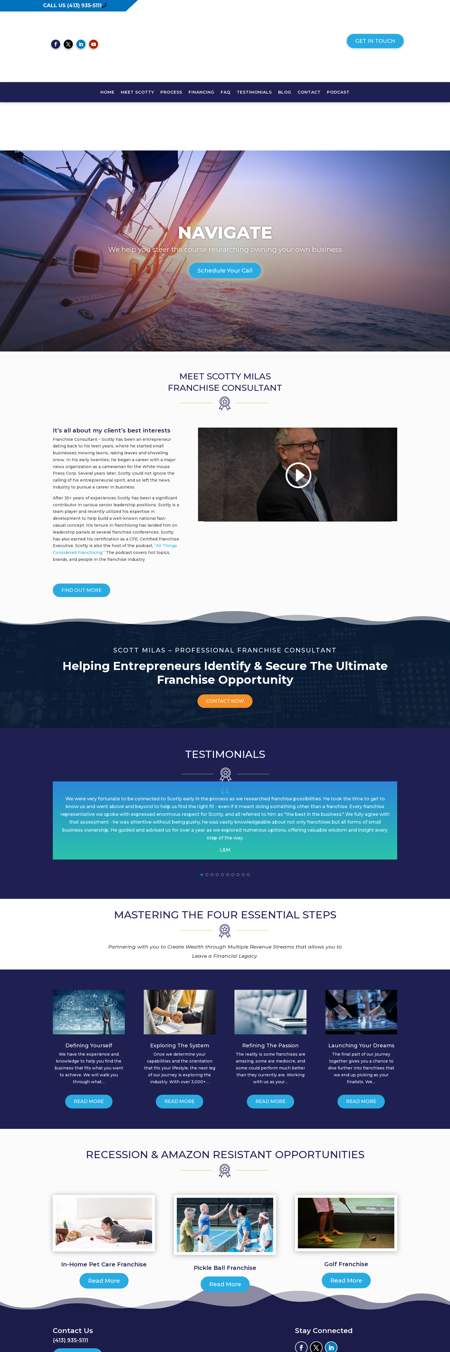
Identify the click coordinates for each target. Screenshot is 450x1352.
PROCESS (171, 92)
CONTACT (309, 92)
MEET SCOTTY (137, 92)
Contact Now (225, 653)
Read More (89, 1053)
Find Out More (81, 542)
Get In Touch (375, 41)
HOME (107, 92)
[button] (201, 826)
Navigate (225, 184)
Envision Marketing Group (369, 1326)
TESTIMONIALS (254, 92)
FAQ (225, 92)
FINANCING (201, 92)
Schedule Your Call (225, 222)
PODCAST (338, 92)
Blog (284, 92)
